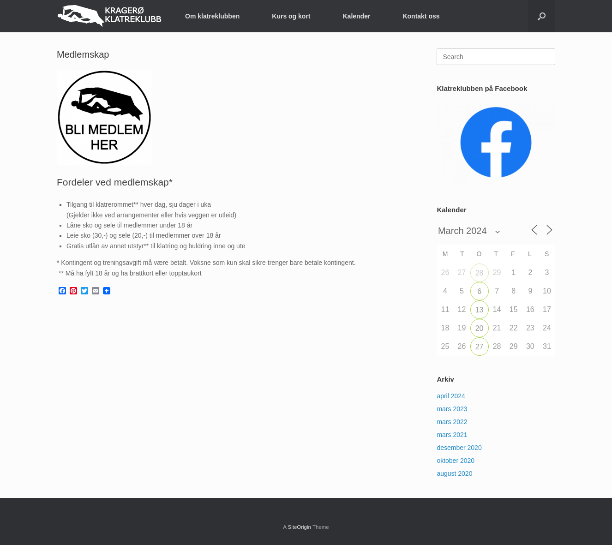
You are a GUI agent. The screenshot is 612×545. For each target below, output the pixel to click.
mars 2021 (452, 434)
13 (479, 310)
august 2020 (454, 473)
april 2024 (451, 396)
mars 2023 (452, 409)
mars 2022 (452, 421)
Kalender (357, 16)
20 (479, 328)
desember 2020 (459, 447)
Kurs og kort (291, 16)
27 (479, 347)
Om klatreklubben (212, 16)
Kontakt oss (420, 16)
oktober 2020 (455, 460)
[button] (541, 16)
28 (479, 273)
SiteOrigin (299, 527)
